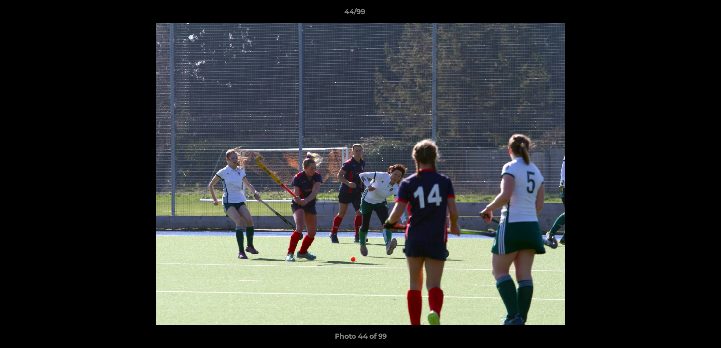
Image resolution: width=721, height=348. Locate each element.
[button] (680, 14)
